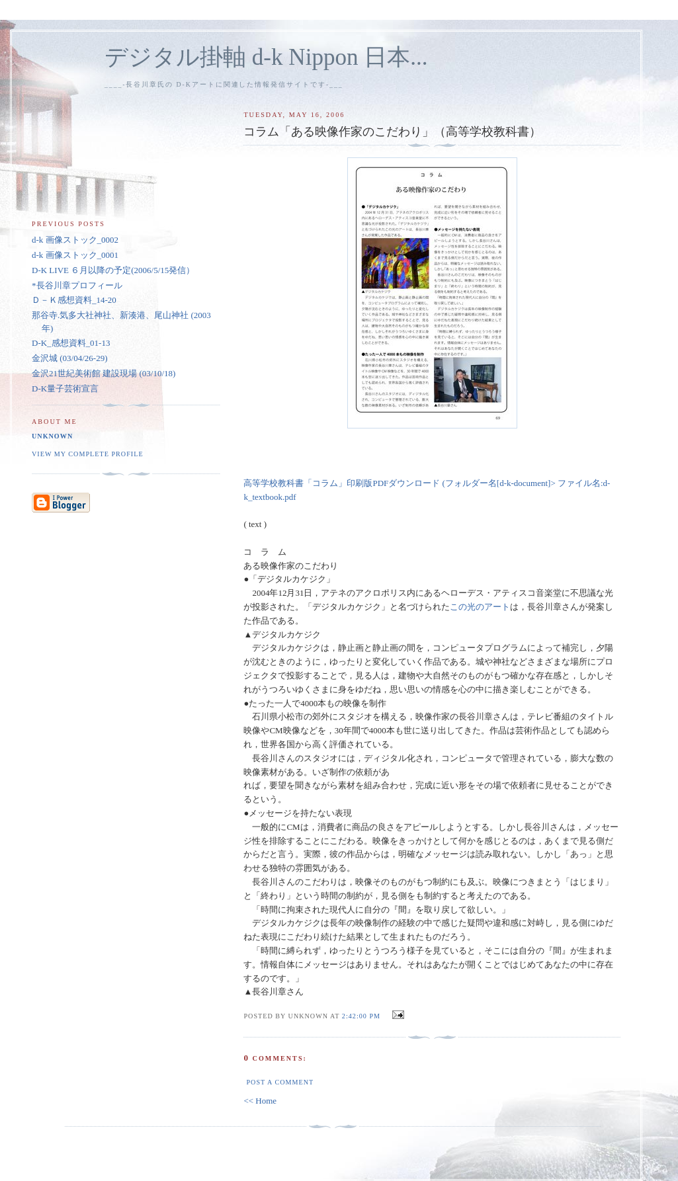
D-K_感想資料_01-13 (71, 343)
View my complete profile (88, 454)
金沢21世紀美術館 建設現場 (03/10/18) (103, 373)
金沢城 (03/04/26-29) (69, 358)
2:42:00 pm (361, 1016)
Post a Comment (280, 1082)
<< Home (259, 1101)
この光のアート (480, 607)
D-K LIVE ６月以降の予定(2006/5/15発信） (113, 270)
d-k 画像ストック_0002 (75, 240)
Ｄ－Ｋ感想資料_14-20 (74, 300)
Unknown (52, 436)
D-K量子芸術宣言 (65, 388)
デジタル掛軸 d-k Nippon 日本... (266, 57)
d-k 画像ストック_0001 (75, 255)
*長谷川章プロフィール (77, 285)
